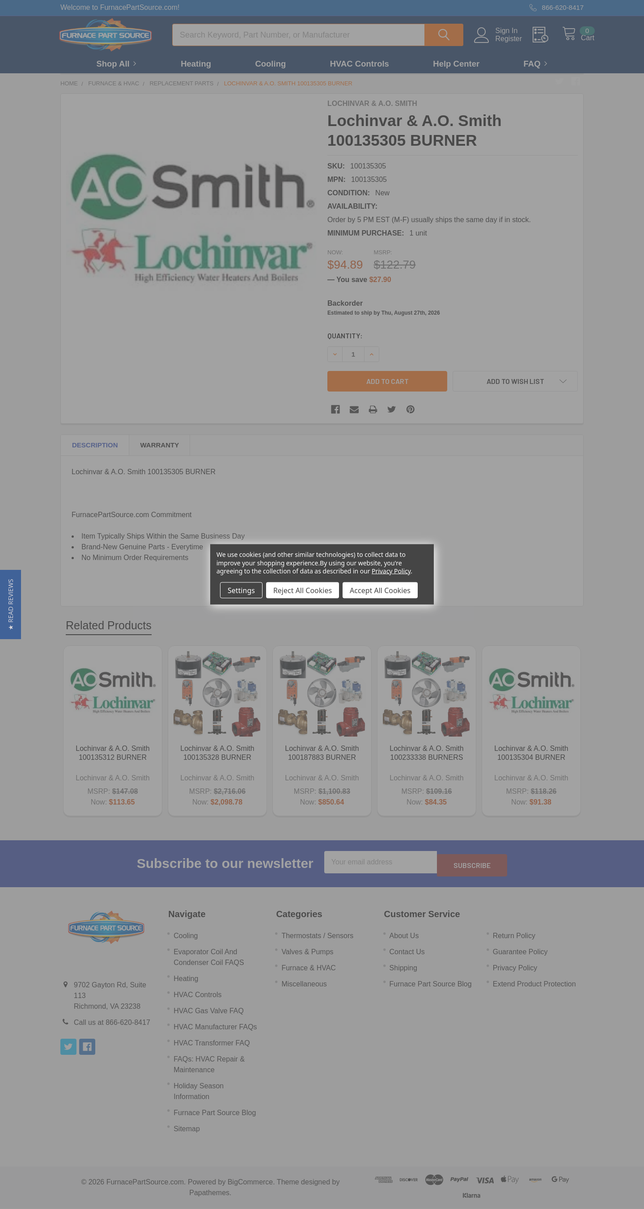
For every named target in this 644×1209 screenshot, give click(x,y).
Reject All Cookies (302, 590)
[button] (10, 604)
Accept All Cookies (380, 590)
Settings (241, 590)
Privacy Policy (391, 570)
